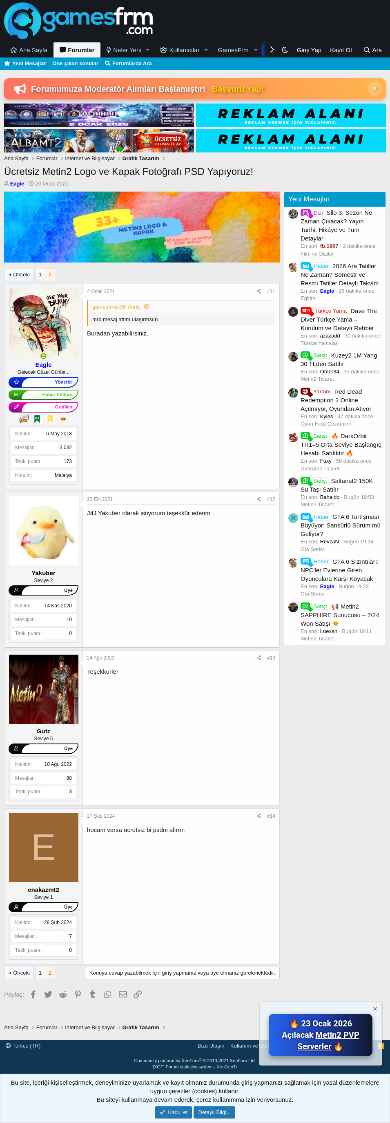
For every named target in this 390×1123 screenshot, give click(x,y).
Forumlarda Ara (132, 63)
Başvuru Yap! (238, 88)
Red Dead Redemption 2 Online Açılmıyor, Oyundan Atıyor (336, 400)
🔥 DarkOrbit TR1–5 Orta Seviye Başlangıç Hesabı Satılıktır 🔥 (341, 444)
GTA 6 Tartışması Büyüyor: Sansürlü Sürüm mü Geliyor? (341, 525)
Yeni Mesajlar (29, 63)
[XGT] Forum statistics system (195, 1066)
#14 (271, 816)
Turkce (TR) (23, 1046)
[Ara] (372, 49)
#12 (271, 499)
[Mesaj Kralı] (63, 419)
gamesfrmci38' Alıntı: (116, 307)
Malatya (63, 475)
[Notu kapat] (374, 1010)
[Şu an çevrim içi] (43, 356)
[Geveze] (24, 419)
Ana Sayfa (33, 49)
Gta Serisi (312, 549)
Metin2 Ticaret (317, 379)
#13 (271, 658)
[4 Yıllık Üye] (37, 419)
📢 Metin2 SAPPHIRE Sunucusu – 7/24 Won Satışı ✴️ (340, 615)
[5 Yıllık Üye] (50, 419)
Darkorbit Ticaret (320, 469)
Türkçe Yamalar (319, 343)
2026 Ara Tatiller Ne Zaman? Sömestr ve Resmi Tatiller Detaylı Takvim (340, 275)
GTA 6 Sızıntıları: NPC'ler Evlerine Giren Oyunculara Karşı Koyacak (340, 570)
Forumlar (81, 49)
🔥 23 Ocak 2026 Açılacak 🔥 (320, 1035)
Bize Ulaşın (211, 1046)
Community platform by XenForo (195, 1060)
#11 (271, 291)
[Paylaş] (259, 291)
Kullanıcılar (184, 49)
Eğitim (308, 298)
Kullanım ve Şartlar (252, 1046)
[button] (148, 49)
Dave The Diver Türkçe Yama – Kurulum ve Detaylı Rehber (339, 319)
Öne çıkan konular (75, 63)
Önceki (21, 274)
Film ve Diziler (317, 254)
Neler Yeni (127, 49)
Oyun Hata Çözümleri (326, 424)
